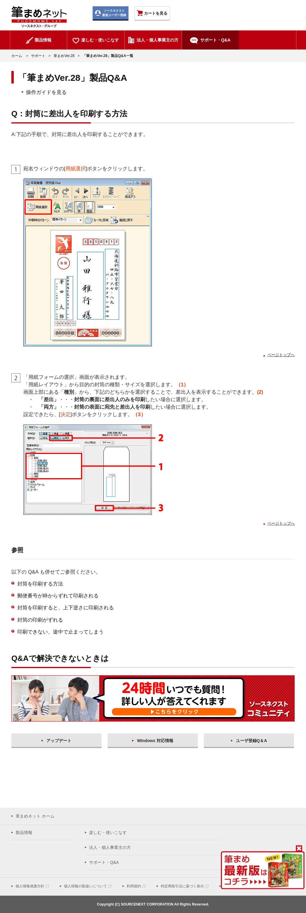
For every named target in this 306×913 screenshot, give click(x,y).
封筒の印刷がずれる (40, 620)
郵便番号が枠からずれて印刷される (58, 596)
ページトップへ (281, 355)
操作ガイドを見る (46, 92)
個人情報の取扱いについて (85, 886)
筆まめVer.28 (63, 56)
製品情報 (24, 832)
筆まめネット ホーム (35, 816)
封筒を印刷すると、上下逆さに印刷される (65, 608)
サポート (38, 56)
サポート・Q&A (104, 862)
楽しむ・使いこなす (108, 832)
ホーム (16, 56)
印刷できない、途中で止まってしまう (60, 632)
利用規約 (134, 886)
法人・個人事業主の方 (110, 847)
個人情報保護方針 (30, 886)
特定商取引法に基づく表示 (182, 886)
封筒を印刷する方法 (40, 584)
